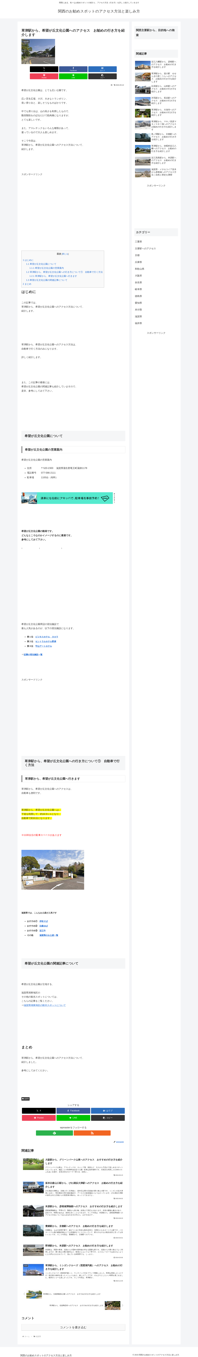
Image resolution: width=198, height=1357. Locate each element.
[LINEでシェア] (99, 69)
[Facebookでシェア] (47, 69)
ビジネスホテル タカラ (46, 630)
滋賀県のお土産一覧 (48, 928)
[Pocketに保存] (82, 69)
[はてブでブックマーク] (64, 69)
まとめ (27, 277)
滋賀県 (25, 1092)
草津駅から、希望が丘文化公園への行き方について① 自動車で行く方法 (64, 265)
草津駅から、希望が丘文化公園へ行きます (53, 269)
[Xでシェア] (29, 69)
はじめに (28, 253)
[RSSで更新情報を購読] (76, 1125)
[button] (117, 69)
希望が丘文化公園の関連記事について (46, 273)
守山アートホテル (43, 639)
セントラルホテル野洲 (45, 634)
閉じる (65, 247)
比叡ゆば (43, 919)
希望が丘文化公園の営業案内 (46, 261)
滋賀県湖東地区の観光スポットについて (45, 998)
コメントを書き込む (73, 1325)
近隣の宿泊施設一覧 (33, 647)
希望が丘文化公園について (41, 257)
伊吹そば (43, 914)
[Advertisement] (73, 200)
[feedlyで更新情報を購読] (70, 1125)
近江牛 (42, 923)
